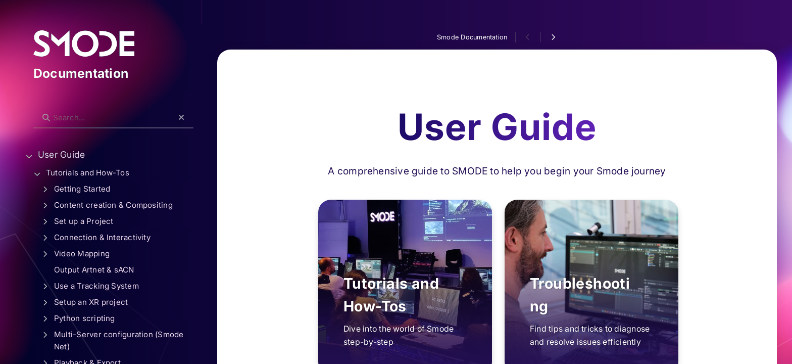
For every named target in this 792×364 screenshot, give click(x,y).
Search (38, 109)
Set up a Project (84, 221)
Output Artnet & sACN (94, 270)
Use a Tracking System (96, 286)
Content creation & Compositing (113, 205)
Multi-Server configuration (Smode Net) (119, 340)
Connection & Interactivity (102, 237)
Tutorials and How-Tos (87, 172)
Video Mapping (82, 253)
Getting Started (82, 189)
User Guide (61, 154)
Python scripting (84, 318)
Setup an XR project (91, 302)
